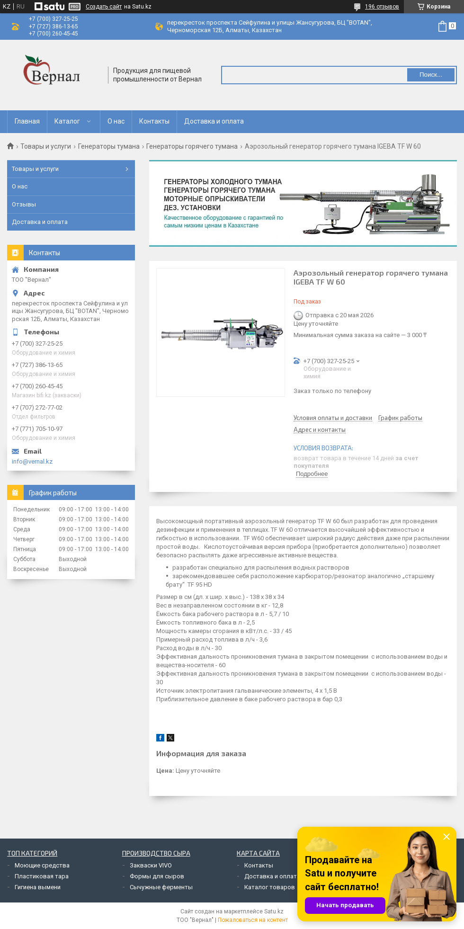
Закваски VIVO (151, 865)
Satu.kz (274, 911)
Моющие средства (42, 865)
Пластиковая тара (42, 876)
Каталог (67, 121)
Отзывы (24, 204)
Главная (27, 121)
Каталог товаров (269, 887)
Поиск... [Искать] (430, 74)
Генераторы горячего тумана (192, 146)
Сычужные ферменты (161, 887)
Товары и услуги (45, 146)
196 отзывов (382, 6)
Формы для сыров (157, 876)
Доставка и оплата (214, 121)
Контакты (154, 121)
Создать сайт (104, 6)
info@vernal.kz (32, 461)
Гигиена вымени (38, 887)
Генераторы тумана (109, 146)
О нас (116, 121)
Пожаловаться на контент (253, 920)
